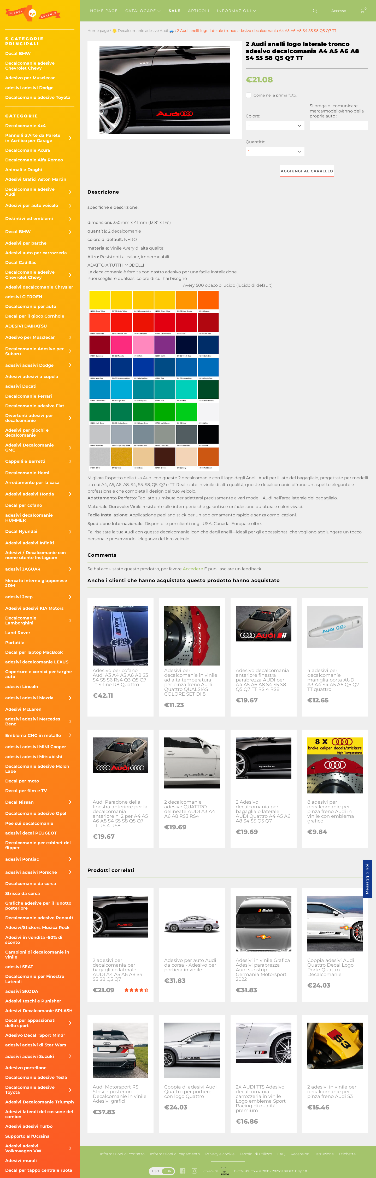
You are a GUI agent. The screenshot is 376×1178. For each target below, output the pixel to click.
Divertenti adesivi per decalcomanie (29, 418)
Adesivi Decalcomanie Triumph (39, 1102)
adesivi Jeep (19, 596)
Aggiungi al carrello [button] (307, 171)
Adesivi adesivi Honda (29, 494)
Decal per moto (22, 781)
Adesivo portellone (25, 1067)
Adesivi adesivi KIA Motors (34, 608)
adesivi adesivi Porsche (31, 872)
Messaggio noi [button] (367, 879)
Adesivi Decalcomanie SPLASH (39, 1010)
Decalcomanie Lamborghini (20, 620)
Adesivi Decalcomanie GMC (29, 448)
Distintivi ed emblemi (29, 218)
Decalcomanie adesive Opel (35, 813)
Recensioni (300, 1154)
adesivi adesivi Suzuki (29, 1056)
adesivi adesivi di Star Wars (35, 1044)
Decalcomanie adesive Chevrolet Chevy (30, 66)
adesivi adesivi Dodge (29, 87)
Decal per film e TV (26, 790)
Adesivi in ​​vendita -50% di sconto (33, 940)
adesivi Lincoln (21, 686)
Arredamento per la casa (32, 482)
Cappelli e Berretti (25, 461)
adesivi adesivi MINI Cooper (35, 746)
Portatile (14, 642)
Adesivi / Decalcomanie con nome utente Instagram (35, 555)
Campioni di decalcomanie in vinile (37, 955)
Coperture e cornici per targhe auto (38, 674)
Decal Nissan (19, 802)
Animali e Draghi (23, 169)
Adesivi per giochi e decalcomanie (27, 433)
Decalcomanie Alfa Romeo (34, 159)
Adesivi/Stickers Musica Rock (37, 927)
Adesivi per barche (25, 243)
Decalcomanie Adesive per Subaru (34, 351)
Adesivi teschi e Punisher (33, 1001)
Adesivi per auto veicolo (31, 205)
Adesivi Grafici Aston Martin (35, 179)
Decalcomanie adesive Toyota (37, 97)
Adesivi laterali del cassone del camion (39, 1114)
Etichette (347, 1154)
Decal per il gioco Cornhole (34, 316)
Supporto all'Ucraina (27, 1136)
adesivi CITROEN (23, 296)
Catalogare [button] (143, 10)
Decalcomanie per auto (30, 306)
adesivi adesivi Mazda (29, 697)
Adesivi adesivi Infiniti (29, 542)
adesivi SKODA (21, 991)
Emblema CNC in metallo (33, 735)
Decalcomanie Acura (27, 150)
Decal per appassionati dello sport (30, 1023)
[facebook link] (182, 1171)
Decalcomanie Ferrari (28, 396)
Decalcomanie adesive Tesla (36, 1077)
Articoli (198, 10)
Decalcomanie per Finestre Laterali (34, 979)
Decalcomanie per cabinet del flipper (38, 845)
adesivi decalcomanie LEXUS (36, 662)
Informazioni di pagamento (175, 1154)
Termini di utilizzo (256, 1154)
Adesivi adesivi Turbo (28, 1126)
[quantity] (275, 151)
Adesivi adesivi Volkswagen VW (23, 1148)
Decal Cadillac (20, 262)
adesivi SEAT (19, 966)
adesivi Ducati (21, 386)
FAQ (281, 1154)
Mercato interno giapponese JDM (36, 583)
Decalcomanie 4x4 (25, 125)
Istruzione (325, 1154)
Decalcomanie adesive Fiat (34, 405)
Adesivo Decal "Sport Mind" (35, 1035)
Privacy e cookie (219, 1154)
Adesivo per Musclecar (30, 77)
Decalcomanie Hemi (27, 472)
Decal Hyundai (21, 531)
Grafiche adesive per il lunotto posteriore (38, 906)
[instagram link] (194, 1171)
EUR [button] (168, 1171)
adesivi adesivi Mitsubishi (33, 756)
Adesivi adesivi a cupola (31, 376)
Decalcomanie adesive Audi (30, 192)
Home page (104, 10)
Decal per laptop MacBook (34, 652)
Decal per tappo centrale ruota (38, 1170)
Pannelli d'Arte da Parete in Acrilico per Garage (32, 138)
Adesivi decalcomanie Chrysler (39, 287)
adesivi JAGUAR (22, 569)
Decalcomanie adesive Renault (39, 917)
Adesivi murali (21, 1160)
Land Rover (17, 632)
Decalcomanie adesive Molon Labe (37, 769)
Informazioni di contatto (122, 1154)
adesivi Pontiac (22, 859)
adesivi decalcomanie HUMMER (29, 518)
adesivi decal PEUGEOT (31, 833)
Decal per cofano (23, 505)
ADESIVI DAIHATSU (26, 326)
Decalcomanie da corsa (30, 883)
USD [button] (155, 1171)
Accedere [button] (193, 568)
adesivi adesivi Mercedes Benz (32, 721)
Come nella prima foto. (271, 95)
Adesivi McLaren (23, 709)
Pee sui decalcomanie (29, 823)
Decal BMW (18, 53)
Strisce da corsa (22, 893)
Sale (174, 10)
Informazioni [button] (236, 10)
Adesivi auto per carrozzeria (36, 252)
